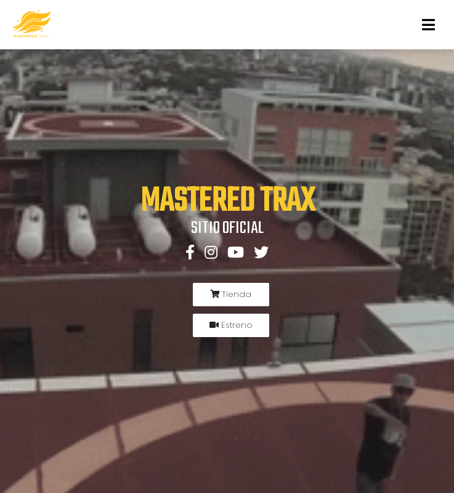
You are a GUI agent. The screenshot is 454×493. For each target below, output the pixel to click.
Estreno (231, 325)
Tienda (230, 294)
